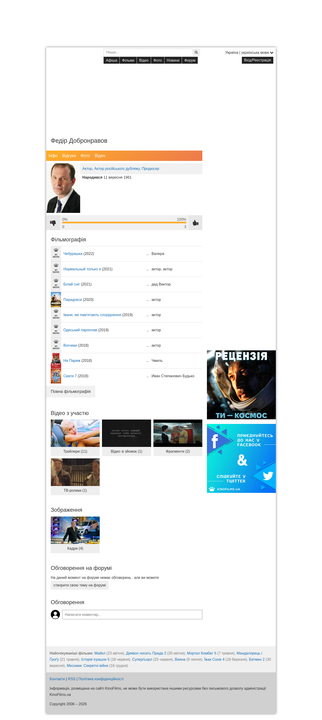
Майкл (99, 653)
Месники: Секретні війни (87, 666)
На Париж (71, 361)
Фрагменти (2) (178, 451)
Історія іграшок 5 (95, 659)
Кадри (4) (75, 548)
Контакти (57, 679)
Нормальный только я (82, 269)
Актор (87, 169)
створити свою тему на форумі (80, 585)
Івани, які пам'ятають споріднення (92, 315)
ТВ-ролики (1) (75, 490)
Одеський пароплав (80, 330)
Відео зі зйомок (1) (126, 451)
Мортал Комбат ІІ (201, 653)
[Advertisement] (161, 97)
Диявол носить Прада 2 (146, 653)
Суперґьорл (142, 659)
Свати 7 (70, 376)
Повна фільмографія (71, 391)
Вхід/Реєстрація (257, 60)
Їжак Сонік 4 (214, 659)
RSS (72, 679)
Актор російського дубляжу (117, 169)
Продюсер (150, 169)
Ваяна (180, 659)
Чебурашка (72, 254)
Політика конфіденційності (101, 679)
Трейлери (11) (75, 451)
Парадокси (72, 300)
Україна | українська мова (249, 52)
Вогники (70, 345)
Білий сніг (71, 284)
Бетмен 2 (257, 659)
